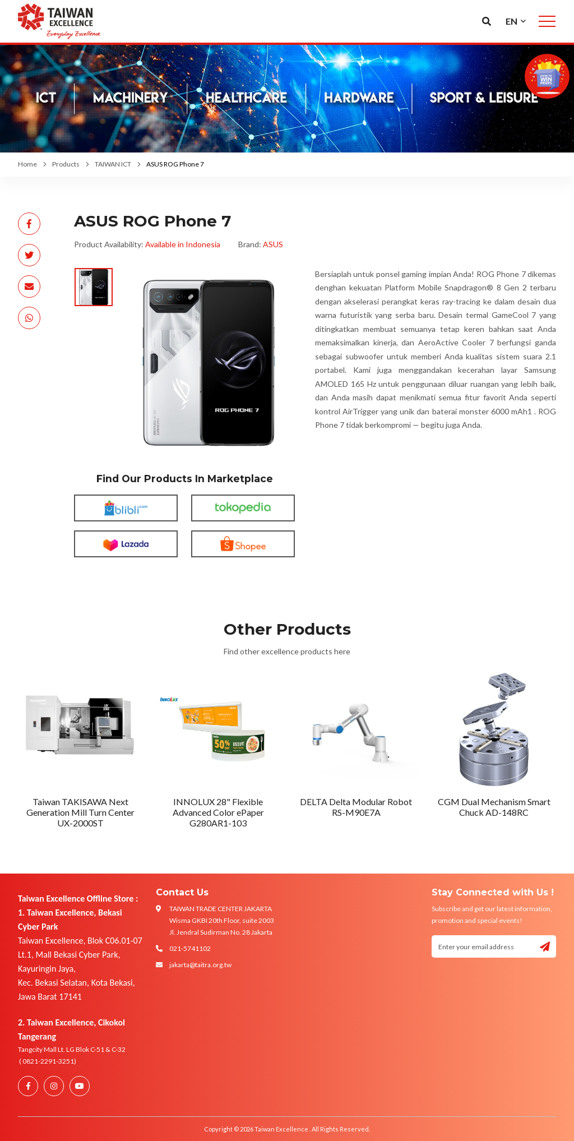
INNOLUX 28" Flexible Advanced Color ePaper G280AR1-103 (218, 812)
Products (66, 164)
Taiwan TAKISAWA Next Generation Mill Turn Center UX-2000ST (80, 812)
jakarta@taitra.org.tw (200, 964)
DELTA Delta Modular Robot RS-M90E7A (356, 806)
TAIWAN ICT (113, 164)
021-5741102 (190, 948)
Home (27, 164)
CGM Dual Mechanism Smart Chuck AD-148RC (494, 806)
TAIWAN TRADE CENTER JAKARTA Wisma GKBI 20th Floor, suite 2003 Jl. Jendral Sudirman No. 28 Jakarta (221, 920)
